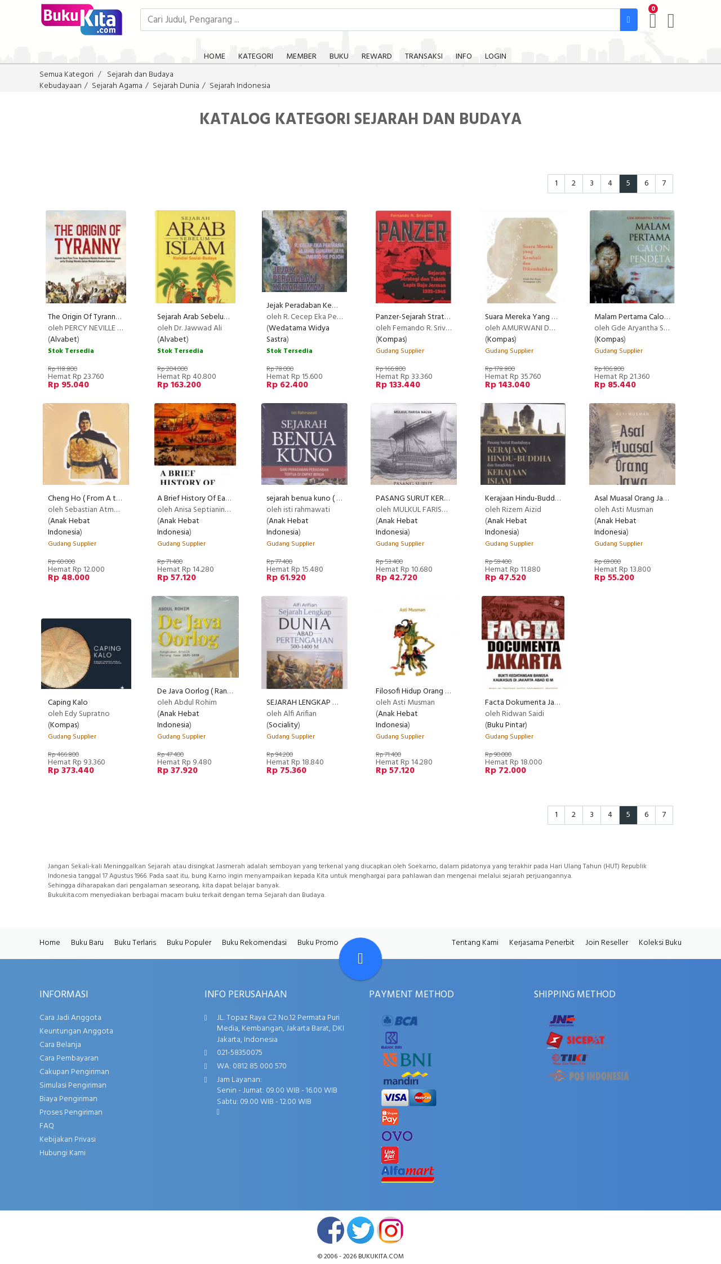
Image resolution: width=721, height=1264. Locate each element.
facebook (331, 1230)
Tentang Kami (475, 942)
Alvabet (63, 339)
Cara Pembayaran (69, 1058)
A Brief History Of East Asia (202, 498)
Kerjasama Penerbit (542, 942)
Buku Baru (87, 942)
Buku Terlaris (135, 942)
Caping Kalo (68, 702)
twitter (360, 1230)
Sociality (283, 725)
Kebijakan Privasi (67, 1139)
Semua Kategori (66, 74)
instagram (390, 1230)
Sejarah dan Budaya (140, 74)
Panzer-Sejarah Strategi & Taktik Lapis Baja (447, 317)
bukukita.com (381, 1257)
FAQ (46, 1126)
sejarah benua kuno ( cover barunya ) (328, 498)
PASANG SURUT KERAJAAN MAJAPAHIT (443, 498)
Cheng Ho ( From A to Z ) (90, 498)
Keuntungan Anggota (76, 1031)
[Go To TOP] (360, 959)
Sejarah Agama (117, 85)
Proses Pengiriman (71, 1112)
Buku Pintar (506, 725)
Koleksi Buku (660, 942)
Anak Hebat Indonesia (69, 527)
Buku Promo (318, 942)
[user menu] (671, 21)
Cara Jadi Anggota (70, 1017)
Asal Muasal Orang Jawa (633, 498)
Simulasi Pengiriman (72, 1085)
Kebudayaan (60, 85)
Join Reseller (606, 942)
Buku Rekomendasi (254, 942)
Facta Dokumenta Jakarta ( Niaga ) (543, 702)
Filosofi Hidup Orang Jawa (419, 691)
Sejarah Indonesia (240, 85)
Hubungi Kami (62, 1153)
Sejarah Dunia (176, 85)
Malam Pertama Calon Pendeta (646, 317)
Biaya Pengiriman (68, 1099)
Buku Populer (189, 942)
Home (49, 942)
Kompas (391, 339)
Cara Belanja (60, 1044)
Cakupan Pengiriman (74, 1072)
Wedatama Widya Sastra (298, 334)
